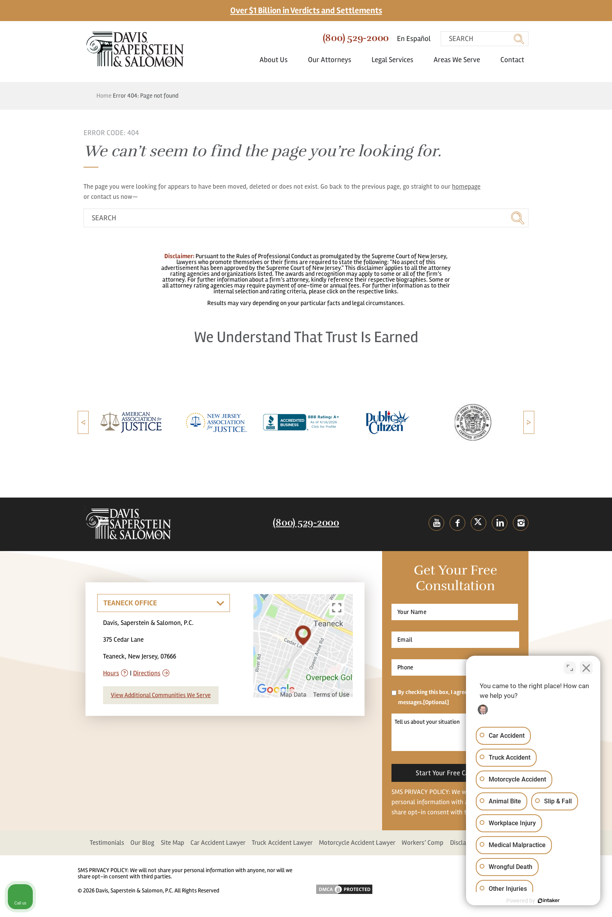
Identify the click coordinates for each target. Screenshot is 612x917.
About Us (277, 59)
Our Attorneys (333, 59)
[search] (484, 38)
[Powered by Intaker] (545, 900)
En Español (414, 38)
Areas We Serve (461, 59)
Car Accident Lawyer (218, 843)
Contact (512, 59)
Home (104, 96)
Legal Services (396, 59)
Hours (111, 673)
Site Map (172, 843)
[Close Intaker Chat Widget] (586, 667)
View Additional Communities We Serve (161, 695)
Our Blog (142, 843)
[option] (133, 422)
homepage (466, 186)
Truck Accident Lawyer (282, 843)
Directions (146, 673)
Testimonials (107, 843)
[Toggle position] (570, 667)
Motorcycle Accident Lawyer (357, 843)
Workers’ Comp (422, 843)
